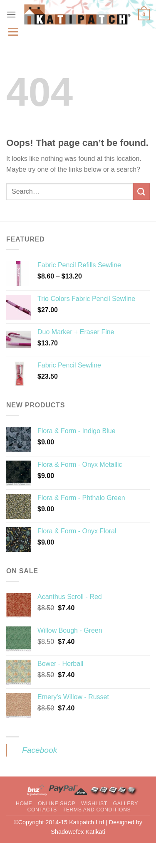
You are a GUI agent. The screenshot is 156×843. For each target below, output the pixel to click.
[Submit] (141, 191)
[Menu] (11, 14)
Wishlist (94, 803)
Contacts (42, 810)
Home (24, 803)
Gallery (126, 803)
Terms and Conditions (97, 810)
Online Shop (56, 803)
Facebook (39, 750)
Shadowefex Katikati (78, 831)
